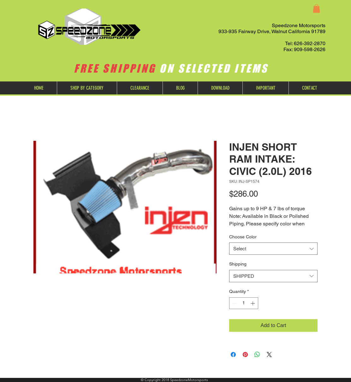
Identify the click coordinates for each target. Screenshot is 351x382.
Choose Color (243, 236)
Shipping (238, 263)
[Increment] (253, 303)
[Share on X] (269, 354)
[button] (316, 8)
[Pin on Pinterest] (245, 354)
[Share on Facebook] (233, 354)
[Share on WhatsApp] (257, 354)
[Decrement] (234, 303)
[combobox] (273, 248)
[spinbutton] (243, 303)
